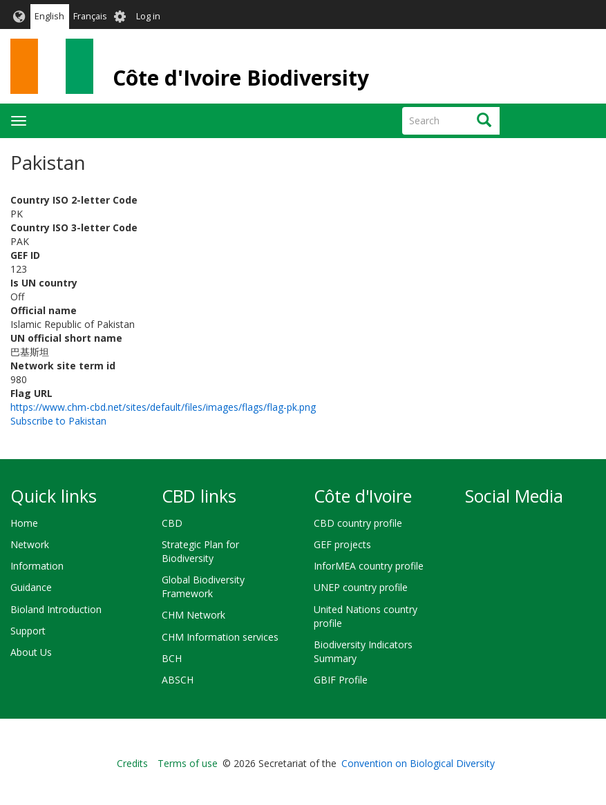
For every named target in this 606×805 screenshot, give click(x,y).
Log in (148, 16)
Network (29, 544)
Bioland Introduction (56, 609)
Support (28, 630)
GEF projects (342, 544)
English (49, 16)
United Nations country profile (365, 616)
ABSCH (177, 679)
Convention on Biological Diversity (418, 763)
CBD (172, 523)
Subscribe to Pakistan (58, 420)
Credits (132, 763)
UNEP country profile (361, 587)
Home (24, 523)
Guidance (31, 587)
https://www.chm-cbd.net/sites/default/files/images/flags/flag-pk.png (163, 407)
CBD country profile (358, 523)
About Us (31, 652)
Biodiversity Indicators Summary (363, 651)
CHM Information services (220, 636)
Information (37, 565)
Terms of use (188, 763)
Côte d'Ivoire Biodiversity (241, 78)
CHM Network (193, 614)
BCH (172, 658)
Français (90, 16)
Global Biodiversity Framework (203, 586)
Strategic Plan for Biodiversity (200, 551)
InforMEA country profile (369, 565)
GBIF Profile (341, 679)
